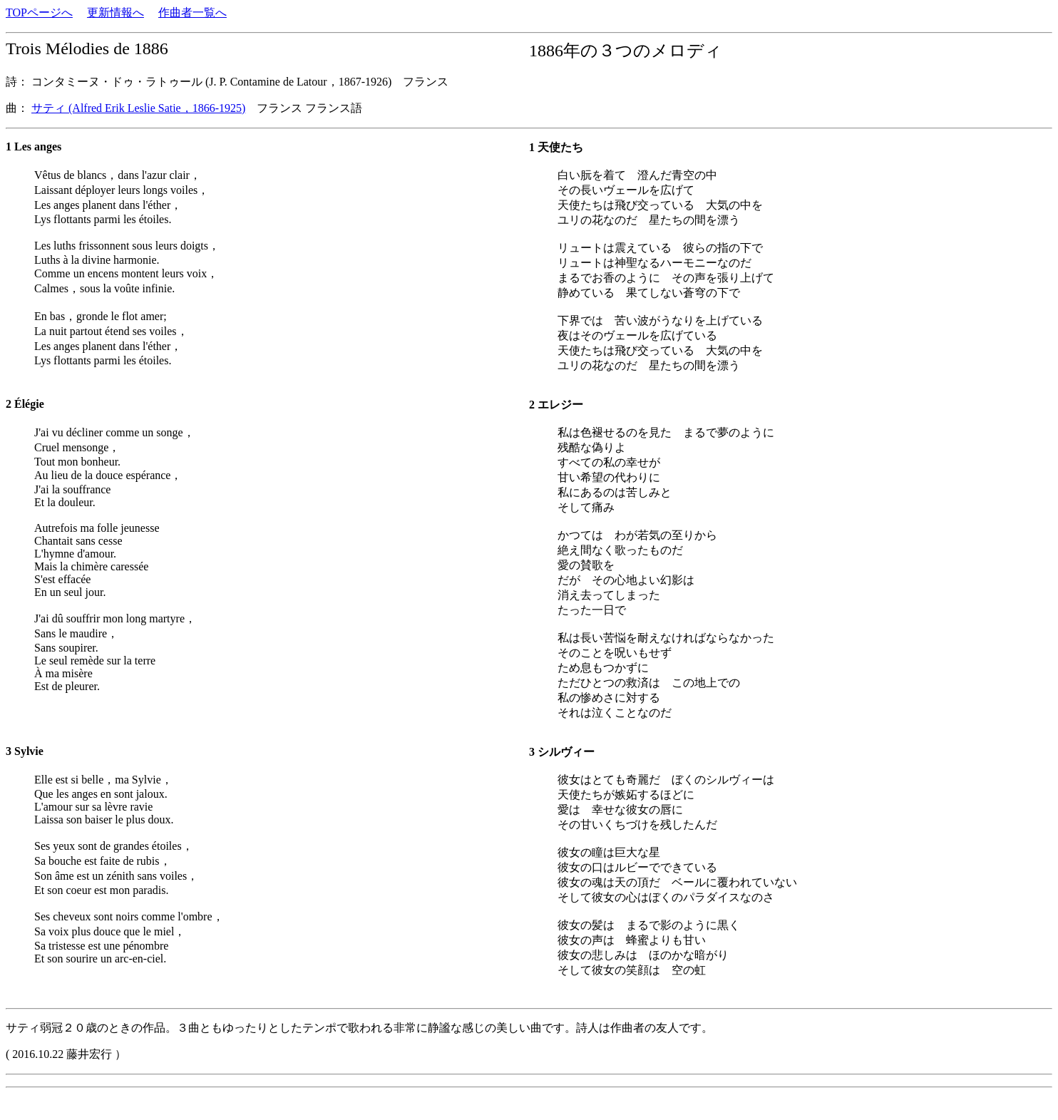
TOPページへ (39, 12)
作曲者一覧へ (192, 12)
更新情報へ (115, 12)
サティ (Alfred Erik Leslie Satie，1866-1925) (138, 108)
